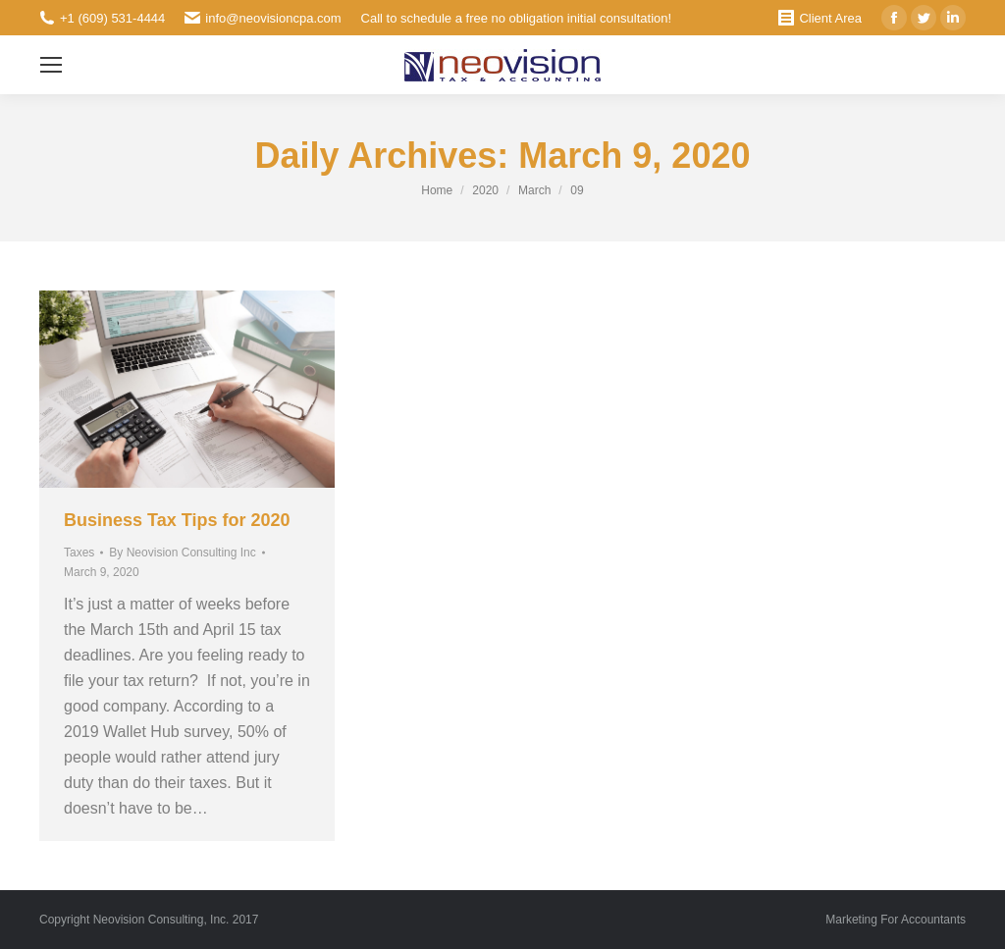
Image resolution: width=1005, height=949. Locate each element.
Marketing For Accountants (895, 919)
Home (436, 190)
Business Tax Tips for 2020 (177, 520)
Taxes (79, 552)
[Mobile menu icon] (51, 65)
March (534, 190)
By (182, 552)
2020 (485, 190)
